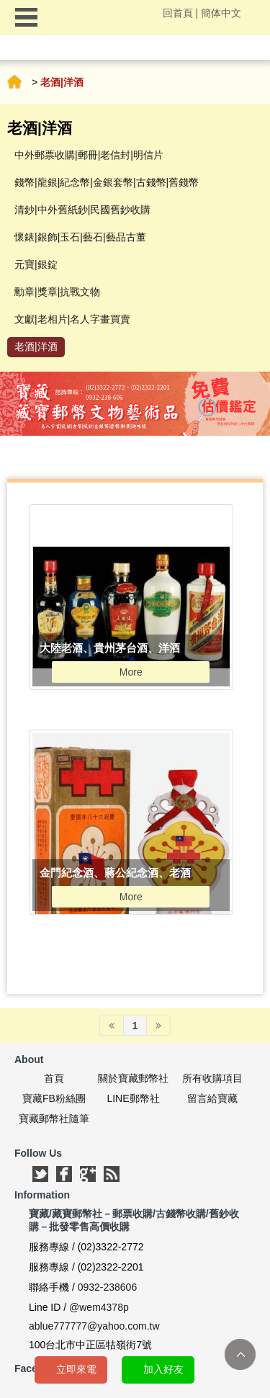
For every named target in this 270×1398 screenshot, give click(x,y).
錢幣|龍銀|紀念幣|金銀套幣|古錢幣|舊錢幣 (106, 182)
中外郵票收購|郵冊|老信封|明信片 (88, 155)
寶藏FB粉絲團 (54, 1098)
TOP (240, 1354)
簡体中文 (221, 13)
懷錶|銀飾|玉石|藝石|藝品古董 (80, 237)
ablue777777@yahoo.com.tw (94, 1326)
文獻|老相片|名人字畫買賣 (72, 319)
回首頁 (178, 13)
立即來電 (76, 1369)
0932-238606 (108, 1287)
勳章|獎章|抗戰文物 (57, 291)
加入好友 (163, 1369)
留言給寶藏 (212, 1098)
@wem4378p (99, 1307)
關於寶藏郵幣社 (133, 1078)
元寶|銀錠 (36, 264)
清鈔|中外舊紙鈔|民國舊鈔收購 (82, 209)
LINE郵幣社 (133, 1098)
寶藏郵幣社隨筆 (54, 1118)
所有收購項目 (212, 1078)
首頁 (14, 82)
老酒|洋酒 (36, 346)
